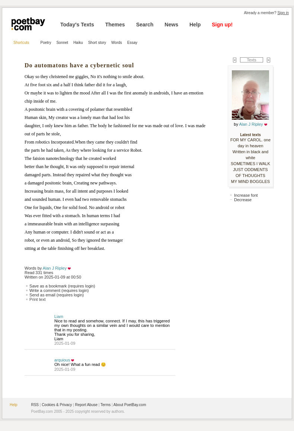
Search (145, 25)
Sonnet (62, 43)
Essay (132, 43)
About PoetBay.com (130, 405)
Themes (115, 25)
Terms (105, 405)
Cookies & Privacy (57, 405)
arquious (62, 360)
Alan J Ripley (55, 268)
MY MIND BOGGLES (250, 181)
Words (116, 43)
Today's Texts (77, 25)
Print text (37, 299)
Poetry (46, 43)
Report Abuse (86, 405)
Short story (97, 43)
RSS (35, 405)
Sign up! (222, 25)
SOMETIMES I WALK (250, 163)
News (171, 25)
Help (195, 25)
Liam (58, 316)
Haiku (78, 43)
